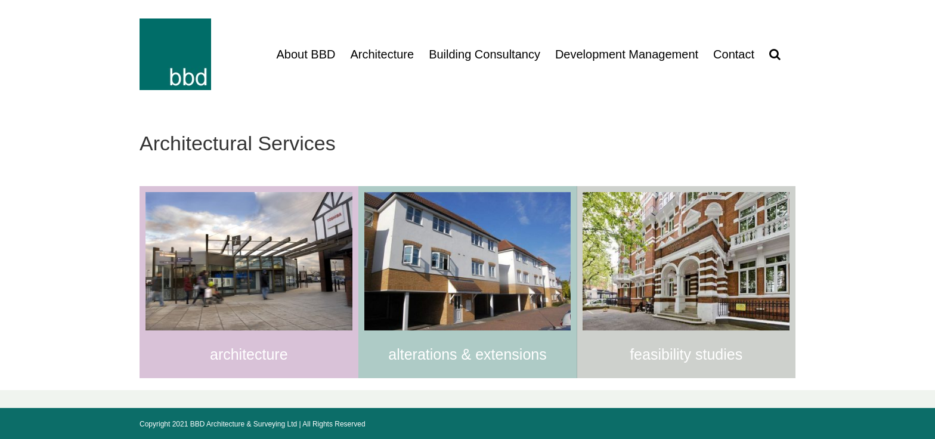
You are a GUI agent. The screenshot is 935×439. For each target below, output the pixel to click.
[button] (775, 54)
